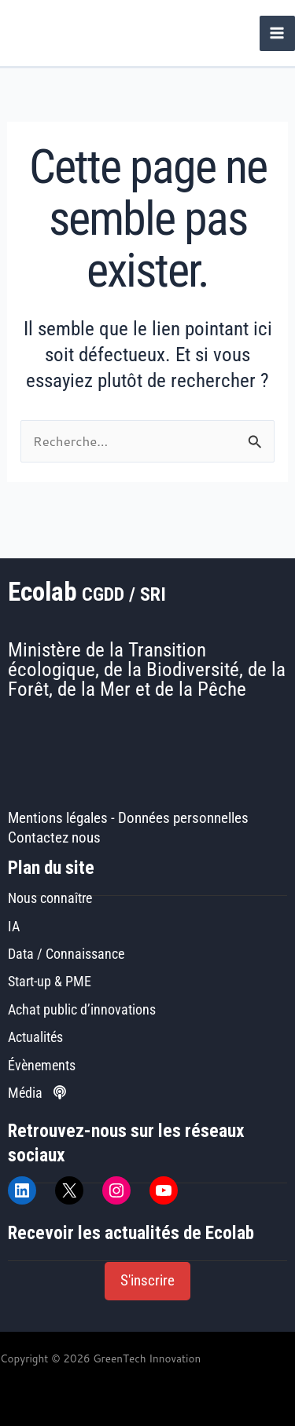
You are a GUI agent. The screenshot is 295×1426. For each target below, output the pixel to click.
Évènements (42, 1065)
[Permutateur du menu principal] (277, 33)
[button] (147, 1281)
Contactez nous (54, 837)
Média (37, 1092)
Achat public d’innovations (82, 1009)
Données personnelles (183, 818)
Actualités (35, 1037)
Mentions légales (58, 818)
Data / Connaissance (66, 953)
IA (14, 926)
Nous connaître (50, 898)
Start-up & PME (49, 981)
